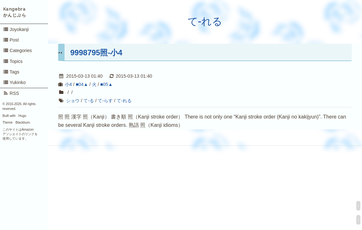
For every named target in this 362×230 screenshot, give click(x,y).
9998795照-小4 (96, 52)
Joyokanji (16, 29)
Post (11, 39)
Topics (13, 61)
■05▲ (106, 84)
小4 (68, 84)
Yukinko (14, 82)
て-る (88, 100)
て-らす (105, 100)
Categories (17, 50)
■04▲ (82, 84)
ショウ (73, 100)
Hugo (22, 116)
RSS (11, 93)
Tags (11, 71)
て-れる (205, 21)
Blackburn (23, 122)
